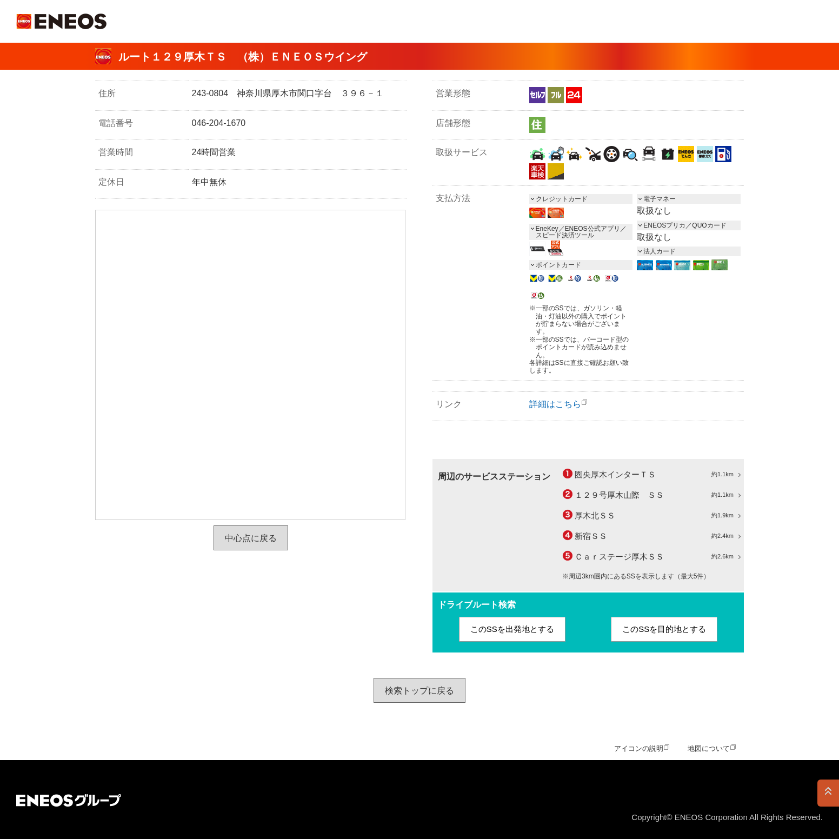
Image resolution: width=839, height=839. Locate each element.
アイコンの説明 (638, 748)
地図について (709, 748)
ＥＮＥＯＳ (61, 21)
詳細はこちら (555, 404)
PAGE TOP (828, 793)
